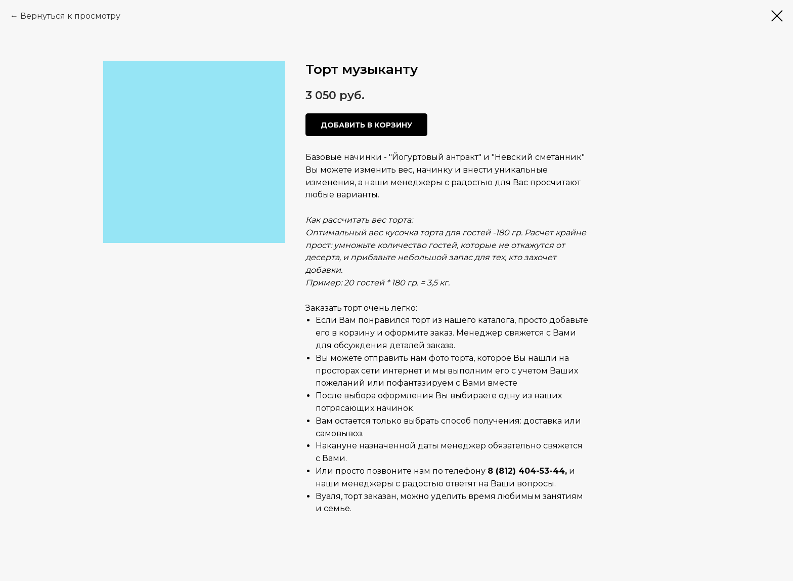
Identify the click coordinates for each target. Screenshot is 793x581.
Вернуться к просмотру (70, 16)
